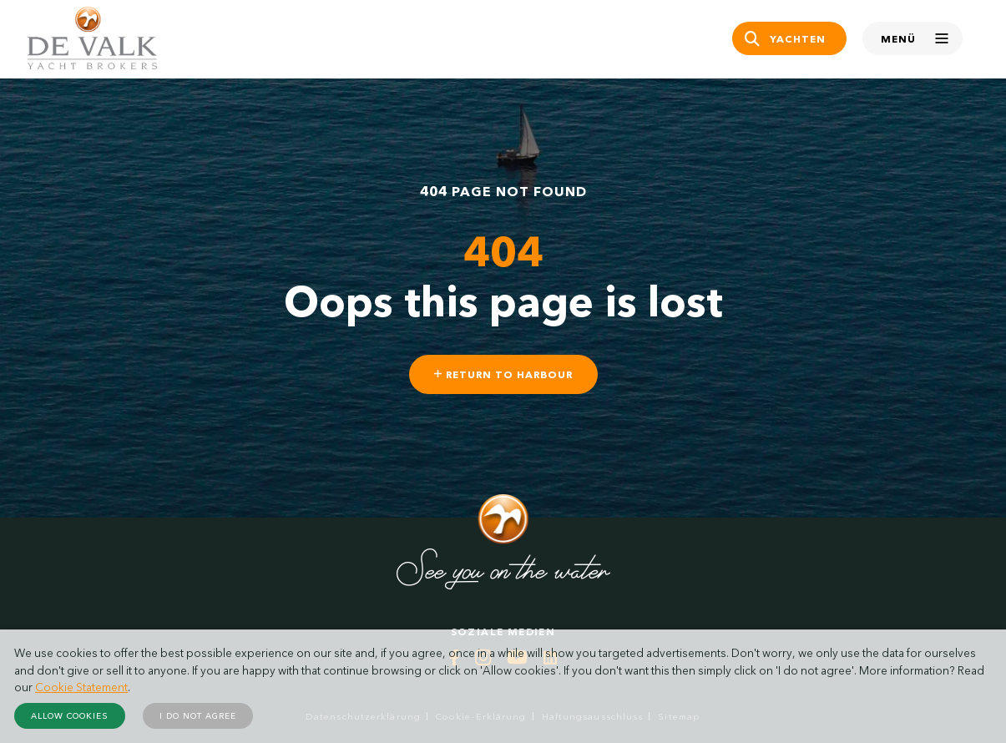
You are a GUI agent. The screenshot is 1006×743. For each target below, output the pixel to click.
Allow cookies (70, 715)
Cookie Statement (81, 687)
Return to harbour (503, 374)
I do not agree (197, 715)
